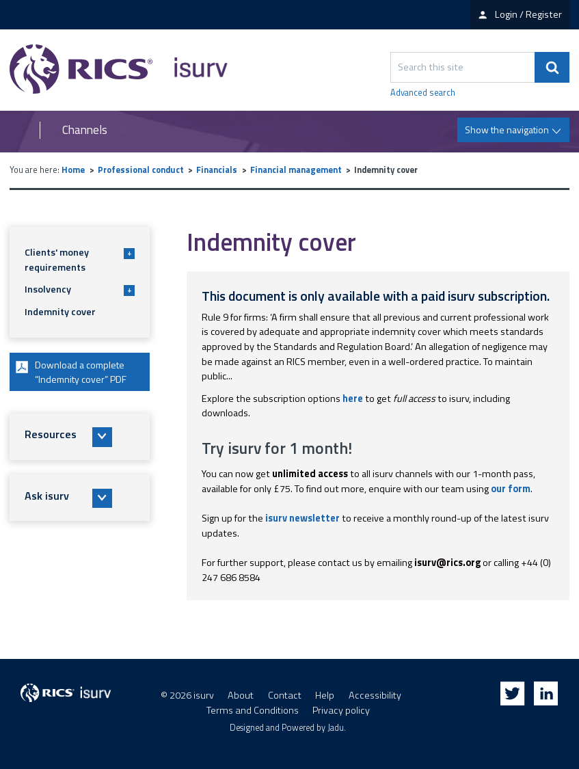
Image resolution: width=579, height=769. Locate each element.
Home (73, 169)
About (241, 695)
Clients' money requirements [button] (80, 260)
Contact (284, 695)
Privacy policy (341, 710)
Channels (84, 130)
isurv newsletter (302, 518)
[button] (80, 437)
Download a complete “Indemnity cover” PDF (71, 372)
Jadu (335, 727)
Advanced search (422, 93)
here (352, 398)
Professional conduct (141, 169)
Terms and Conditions (252, 710)
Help (324, 695)
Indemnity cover (60, 311)
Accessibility (375, 695)
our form (510, 488)
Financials (216, 169)
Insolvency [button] (80, 289)
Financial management (296, 169)
